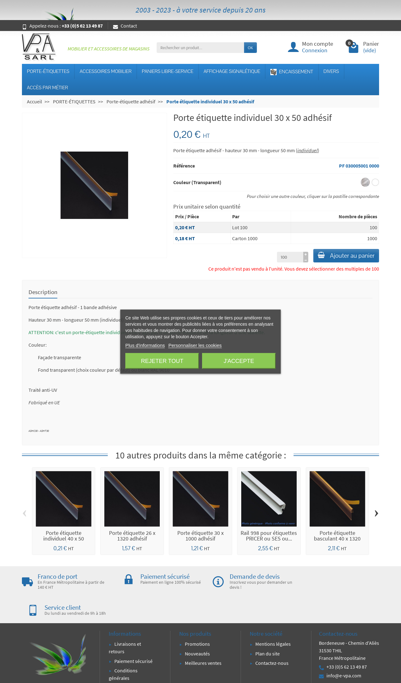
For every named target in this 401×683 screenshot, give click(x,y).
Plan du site (267, 629)
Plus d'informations (145, 345)
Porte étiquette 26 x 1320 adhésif (132, 536)
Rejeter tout (162, 361)
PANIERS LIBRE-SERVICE (167, 71)
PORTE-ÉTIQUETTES (48, 71)
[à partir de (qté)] (283, 258)
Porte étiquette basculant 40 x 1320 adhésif (337, 539)
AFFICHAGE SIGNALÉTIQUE (232, 71)
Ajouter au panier (343, 256)
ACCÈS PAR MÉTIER (47, 88)
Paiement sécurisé (133, 636)
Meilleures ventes (203, 638)
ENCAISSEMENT (291, 72)
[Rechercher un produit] (200, 47)
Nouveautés (197, 629)
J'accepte (239, 361)
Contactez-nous (272, 638)
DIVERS (331, 71)
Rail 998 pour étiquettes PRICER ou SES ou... (269, 536)
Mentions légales (273, 619)
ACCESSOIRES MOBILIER (105, 71)
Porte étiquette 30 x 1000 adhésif (200, 536)
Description (43, 293)
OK (250, 47)
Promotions (197, 619)
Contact (125, 26)
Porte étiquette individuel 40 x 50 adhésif (63, 539)
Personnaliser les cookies (194, 345)
